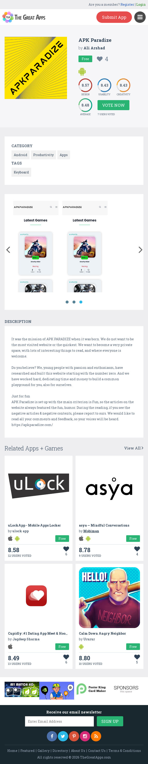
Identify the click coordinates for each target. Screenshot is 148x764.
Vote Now (113, 105)
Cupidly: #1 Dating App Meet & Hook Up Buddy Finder (52, 633)
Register (127, 4)
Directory (60, 750)
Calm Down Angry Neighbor (102, 633)
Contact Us (97, 750)
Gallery (44, 750)
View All (133, 448)
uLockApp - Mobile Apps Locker (34, 525)
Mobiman (91, 531)
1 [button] (67, 302)
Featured (27, 750)
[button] (8, 248)
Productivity (43, 155)
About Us (78, 750)
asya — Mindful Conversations (104, 525)
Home (12, 750)
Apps (64, 155)
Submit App (114, 17)
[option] (36, 247)
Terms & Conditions (125, 750)
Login (141, 4)
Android (20, 155)
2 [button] (74, 302)
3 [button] (81, 302)
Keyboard (21, 172)
